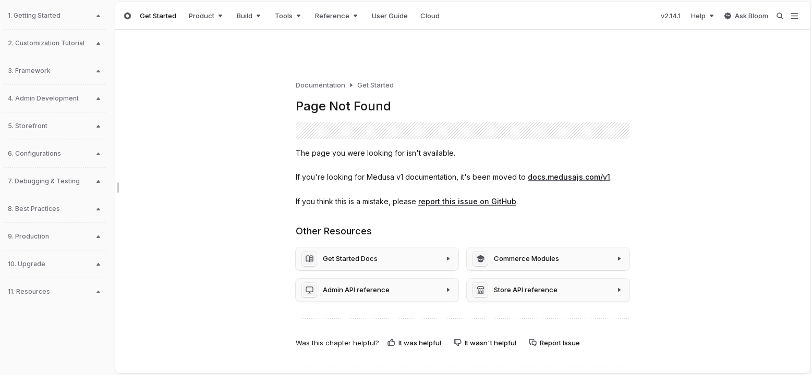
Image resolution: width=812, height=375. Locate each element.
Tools (288, 15)
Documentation (320, 85)
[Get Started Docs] (377, 258)
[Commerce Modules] (548, 258)
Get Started (158, 15)
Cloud (430, 15)
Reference (337, 15)
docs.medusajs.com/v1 (569, 176)
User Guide (390, 15)
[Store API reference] (548, 290)
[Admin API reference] (377, 290)
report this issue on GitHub (467, 201)
